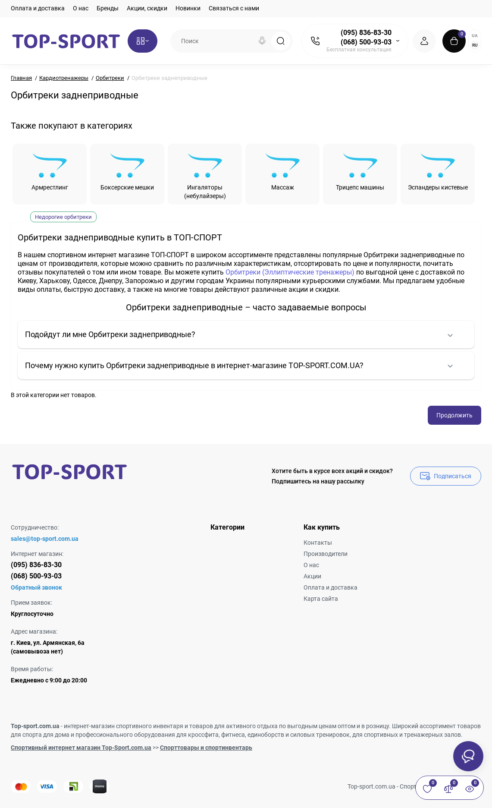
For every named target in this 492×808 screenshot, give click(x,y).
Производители (326, 553)
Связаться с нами (234, 8)
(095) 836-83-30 (366, 32)
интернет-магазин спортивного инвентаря (123, 726)
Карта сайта (321, 598)
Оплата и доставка (38, 8)
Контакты (318, 542)
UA (475, 35)
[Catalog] (142, 41)
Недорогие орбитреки (63, 217)
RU (475, 45)
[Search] (262, 41)
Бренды (108, 8)
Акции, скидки (147, 8)
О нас (80, 8)
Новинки (188, 8)
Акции (312, 576)
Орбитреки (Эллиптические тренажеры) (290, 272)
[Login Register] (424, 41)
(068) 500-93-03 (366, 42)
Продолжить (454, 415)
